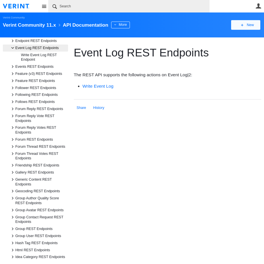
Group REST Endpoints (31, 229)
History (98, 108)
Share (81, 108)
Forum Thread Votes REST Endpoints (34, 155)
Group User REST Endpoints (35, 236)
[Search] (129, 6)
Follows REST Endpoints (32, 102)
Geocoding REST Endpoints (35, 191)
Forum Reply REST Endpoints (36, 109)
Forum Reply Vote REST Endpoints (32, 118)
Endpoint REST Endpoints (33, 41)
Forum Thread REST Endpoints (37, 146)
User (258, 6)
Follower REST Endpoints (33, 88)
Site (44, 6)
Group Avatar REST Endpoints (37, 210)
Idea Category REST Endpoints (37, 257)
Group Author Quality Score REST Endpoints (34, 200)
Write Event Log (98, 86)
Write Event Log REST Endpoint (39, 57)
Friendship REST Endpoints (34, 165)
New (248, 25)
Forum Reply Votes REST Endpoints (33, 129)
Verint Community (14, 17)
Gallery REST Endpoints (32, 172)
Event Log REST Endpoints (34, 48)
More (127, 25)
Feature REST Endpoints (32, 81)
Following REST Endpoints (34, 95)
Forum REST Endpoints (31, 139)
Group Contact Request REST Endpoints (36, 219)
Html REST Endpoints (30, 250)
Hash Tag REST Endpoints (34, 243)
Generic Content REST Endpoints (31, 181)
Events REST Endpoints (32, 66)
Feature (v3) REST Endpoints (36, 74)
